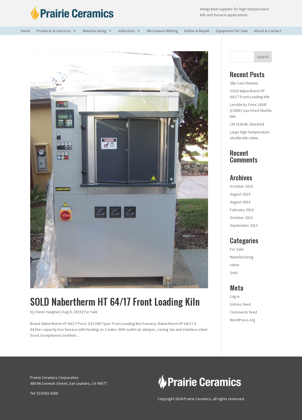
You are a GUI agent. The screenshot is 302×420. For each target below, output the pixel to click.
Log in (235, 296)
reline (234, 264)
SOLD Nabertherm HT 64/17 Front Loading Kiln (115, 301)
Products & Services (54, 31)
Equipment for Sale (232, 31)
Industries (126, 31)
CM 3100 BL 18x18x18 (247, 124)
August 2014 (240, 201)
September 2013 (244, 225)
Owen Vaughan (47, 311)
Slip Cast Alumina (244, 83)
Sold (233, 272)
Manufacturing (95, 31)
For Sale (91, 311)
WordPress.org (242, 319)
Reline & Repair (197, 31)
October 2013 (241, 217)
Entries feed (240, 304)
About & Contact (267, 31)
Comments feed (243, 312)
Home (25, 31)
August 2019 (240, 194)
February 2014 (242, 209)
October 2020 (241, 186)
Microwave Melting (162, 31)
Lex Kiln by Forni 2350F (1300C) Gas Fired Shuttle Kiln (251, 110)
